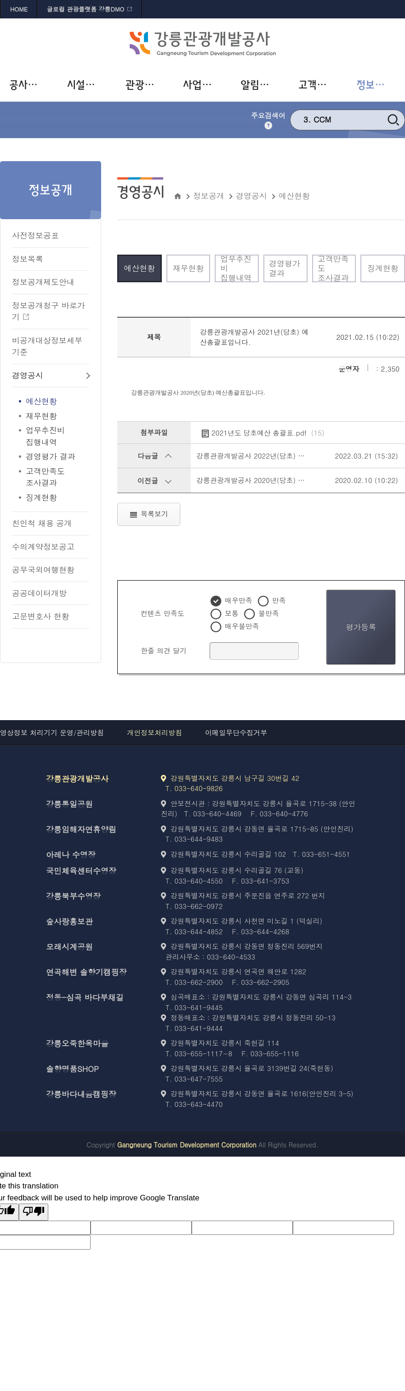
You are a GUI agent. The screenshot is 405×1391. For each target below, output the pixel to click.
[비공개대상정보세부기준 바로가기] (50, 346)
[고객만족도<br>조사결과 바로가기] (50, 477)
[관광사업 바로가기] (145, 85)
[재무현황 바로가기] (50, 416)
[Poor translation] (33, 1212)
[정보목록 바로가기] (50, 259)
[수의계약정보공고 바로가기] (50, 547)
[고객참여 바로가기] (318, 85)
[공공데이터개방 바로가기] (50, 593)
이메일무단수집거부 (236, 732)
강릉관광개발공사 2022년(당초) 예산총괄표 (264, 455)
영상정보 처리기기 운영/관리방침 (52, 732)
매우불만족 (242, 626)
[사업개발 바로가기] (203, 85)
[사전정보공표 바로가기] (50, 236)
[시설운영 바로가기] (87, 85)
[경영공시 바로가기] (50, 376)
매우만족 (238, 600)
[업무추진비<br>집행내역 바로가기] (50, 436)
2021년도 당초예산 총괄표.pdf (268, 433)
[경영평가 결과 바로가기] (50, 457)
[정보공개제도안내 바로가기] (50, 282)
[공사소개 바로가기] (29, 85)
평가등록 (361, 626)
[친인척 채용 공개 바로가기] (50, 523)
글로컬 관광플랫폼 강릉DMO (85, 9)
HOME (19, 9)
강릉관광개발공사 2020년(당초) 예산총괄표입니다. (276, 480)
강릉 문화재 (334, 116)
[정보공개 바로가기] (376, 85)
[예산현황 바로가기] (50, 401)
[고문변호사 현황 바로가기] (50, 617)
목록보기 (148, 514)
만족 (279, 600)
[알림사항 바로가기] (260, 85)
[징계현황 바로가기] (50, 498)
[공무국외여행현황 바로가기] (50, 570)
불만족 (268, 613)
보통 (232, 613)
